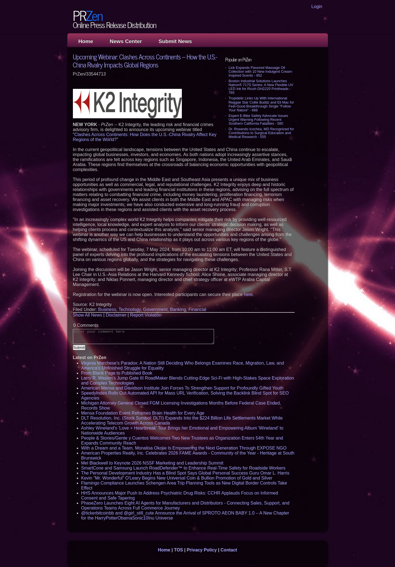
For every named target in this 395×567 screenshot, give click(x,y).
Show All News (87, 315)
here (248, 294)
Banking (178, 309)
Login (316, 6)
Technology (130, 309)
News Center (126, 41)
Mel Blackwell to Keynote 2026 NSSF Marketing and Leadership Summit (152, 463)
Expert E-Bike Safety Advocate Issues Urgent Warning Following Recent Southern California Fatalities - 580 (258, 120)
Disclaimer (116, 315)
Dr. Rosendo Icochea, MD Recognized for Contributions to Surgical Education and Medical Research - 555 (261, 133)
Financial (197, 309)
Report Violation (146, 315)
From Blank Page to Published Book (116, 373)
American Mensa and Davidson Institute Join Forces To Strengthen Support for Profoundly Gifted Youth (182, 388)
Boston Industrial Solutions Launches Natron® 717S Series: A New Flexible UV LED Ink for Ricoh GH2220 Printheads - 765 (261, 87)
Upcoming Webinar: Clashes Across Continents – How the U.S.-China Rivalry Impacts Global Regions (145, 60)
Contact (229, 550)
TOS (178, 550)
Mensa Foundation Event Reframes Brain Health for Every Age (143, 413)
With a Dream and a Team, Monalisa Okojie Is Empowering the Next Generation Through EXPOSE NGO (184, 448)
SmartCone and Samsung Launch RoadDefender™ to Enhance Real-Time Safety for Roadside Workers (183, 468)
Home (85, 41)
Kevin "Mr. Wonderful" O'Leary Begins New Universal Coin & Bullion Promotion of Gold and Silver (176, 478)
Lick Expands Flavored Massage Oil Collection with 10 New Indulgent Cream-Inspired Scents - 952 (261, 71)
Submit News (175, 41)
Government (155, 309)
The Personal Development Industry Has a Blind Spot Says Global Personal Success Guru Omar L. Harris (185, 473)
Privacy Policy (202, 550)
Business (107, 309)
